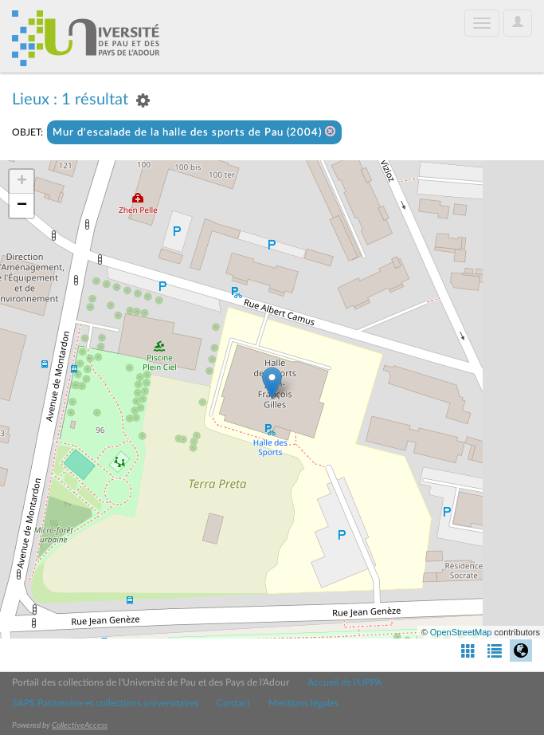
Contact (233, 703)
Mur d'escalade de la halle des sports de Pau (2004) (194, 132)
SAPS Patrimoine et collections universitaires (105, 703)
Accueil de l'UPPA (344, 682)
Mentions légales (303, 703)
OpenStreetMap (461, 632)
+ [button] (22, 182)
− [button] (22, 206)
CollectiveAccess (80, 725)
